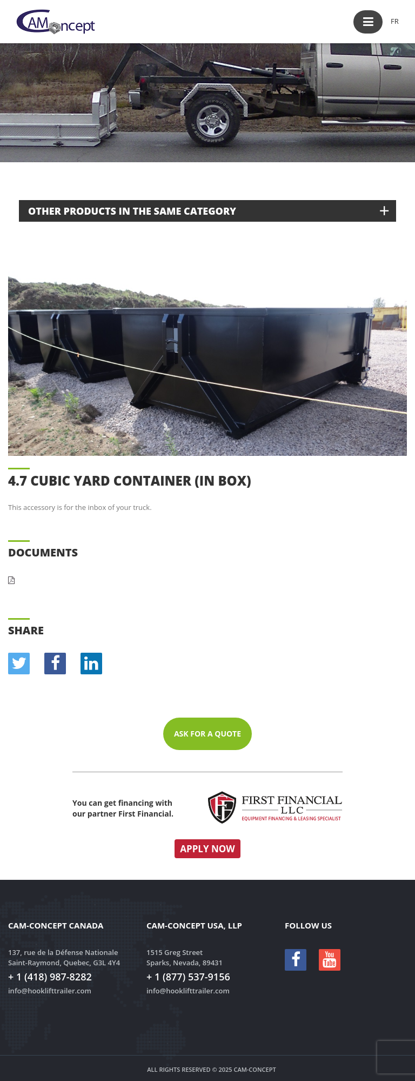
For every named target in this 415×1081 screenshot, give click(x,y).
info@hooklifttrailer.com (49, 991)
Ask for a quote (207, 733)
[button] (368, 22)
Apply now (207, 849)
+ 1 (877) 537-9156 (188, 976)
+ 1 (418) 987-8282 (50, 976)
